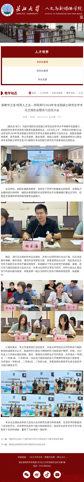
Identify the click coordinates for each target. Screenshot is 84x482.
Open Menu (81, 17)
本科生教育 (42, 62)
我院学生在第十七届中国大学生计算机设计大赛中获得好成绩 (36, 439)
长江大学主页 (36, 457)
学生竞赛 (42, 79)
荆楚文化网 (50, 457)
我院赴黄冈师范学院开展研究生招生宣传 (27, 444)
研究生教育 (42, 71)
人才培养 (44, 93)
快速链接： (23, 457)
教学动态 (70, 93)
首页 (34, 93)
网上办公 (61, 457)
